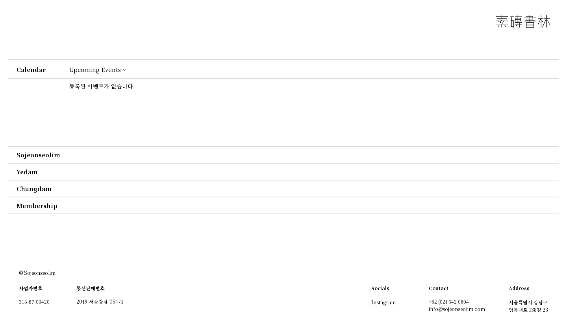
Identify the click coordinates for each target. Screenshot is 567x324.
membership (37, 205)
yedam (27, 172)
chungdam (34, 188)
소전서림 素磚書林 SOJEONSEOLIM (523, 21)
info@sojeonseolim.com (457, 309)
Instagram (383, 302)
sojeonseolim (38, 155)
